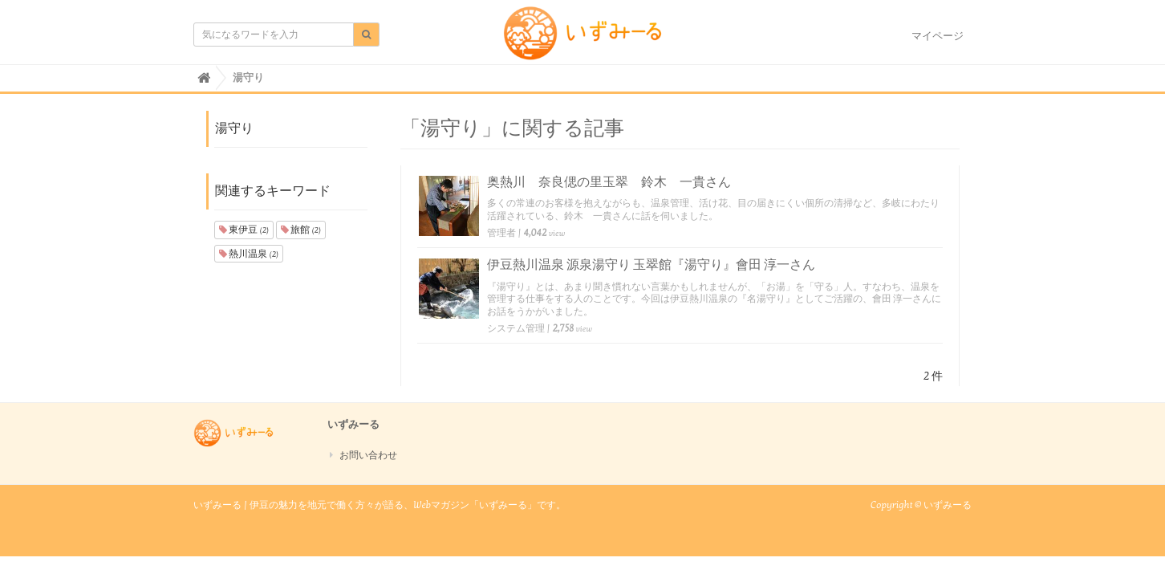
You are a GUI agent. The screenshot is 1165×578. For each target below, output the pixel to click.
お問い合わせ (368, 455)
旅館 (301, 229)
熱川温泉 (248, 253)
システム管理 (516, 328)
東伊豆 (244, 229)
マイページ (937, 36)
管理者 (501, 232)
